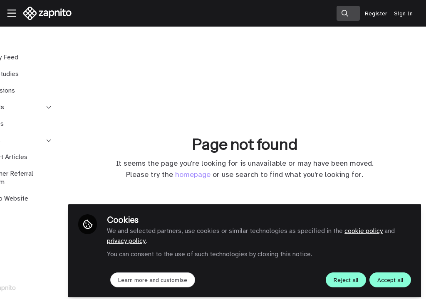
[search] (348, 13)
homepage (214, 174)
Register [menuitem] (376, 13)
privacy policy (200, 237)
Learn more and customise (195, 276)
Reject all (346, 276)
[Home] (43, 13)
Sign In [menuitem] (403, 13)
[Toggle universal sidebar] (11, 13)
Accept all (390, 276)
